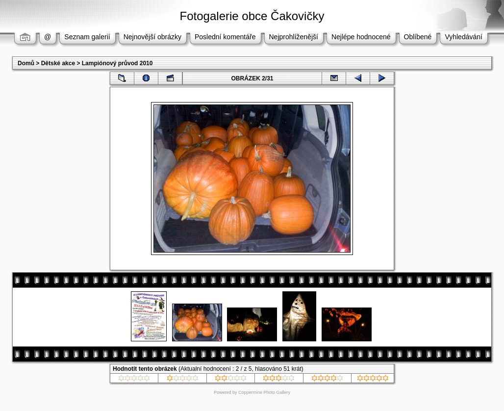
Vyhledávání (463, 37)
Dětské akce (58, 63)
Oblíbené (418, 37)
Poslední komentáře (225, 37)
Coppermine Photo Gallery (264, 392)
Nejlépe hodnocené (361, 37)
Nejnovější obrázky (152, 37)
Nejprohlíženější (293, 37)
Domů (26, 63)
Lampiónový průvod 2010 (117, 63)
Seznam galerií (87, 37)
